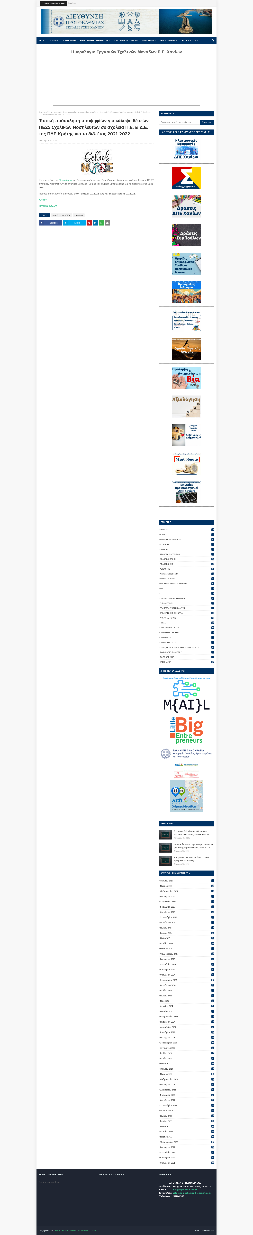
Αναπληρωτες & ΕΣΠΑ (61, 215)
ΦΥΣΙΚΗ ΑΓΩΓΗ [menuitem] (189, 40)
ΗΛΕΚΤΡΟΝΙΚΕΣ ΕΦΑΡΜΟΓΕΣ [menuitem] (94, 40)
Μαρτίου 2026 (187, 886)
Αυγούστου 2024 (187, 985)
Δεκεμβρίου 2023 (187, 1027)
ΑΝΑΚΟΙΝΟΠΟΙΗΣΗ (187, 559)
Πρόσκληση (65, 180)
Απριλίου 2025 (187, 943)
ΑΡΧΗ (197, 1230)
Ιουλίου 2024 (187, 990)
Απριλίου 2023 (187, 1068)
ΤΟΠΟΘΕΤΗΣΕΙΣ (187, 657)
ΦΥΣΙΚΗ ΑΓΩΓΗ (187, 662)
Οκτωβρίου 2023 (187, 1037)
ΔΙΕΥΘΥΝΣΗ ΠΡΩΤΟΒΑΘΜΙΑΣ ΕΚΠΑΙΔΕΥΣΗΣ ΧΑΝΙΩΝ (74, 1230)
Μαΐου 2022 (187, 1126)
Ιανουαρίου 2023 (187, 1084)
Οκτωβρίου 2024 (187, 974)
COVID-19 (187, 529)
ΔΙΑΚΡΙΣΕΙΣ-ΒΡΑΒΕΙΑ (187, 578)
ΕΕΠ (187, 593)
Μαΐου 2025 (187, 938)
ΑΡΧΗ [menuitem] (41, 40)
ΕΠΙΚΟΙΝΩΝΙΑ (208, 1230)
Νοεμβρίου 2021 (187, 1157)
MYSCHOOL (187, 544)
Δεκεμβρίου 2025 (187, 901)
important (57, 112)
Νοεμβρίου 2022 (187, 1095)
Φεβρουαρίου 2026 (187, 891)
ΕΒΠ (187, 588)
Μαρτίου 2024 (187, 1011)
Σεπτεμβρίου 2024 (187, 980)
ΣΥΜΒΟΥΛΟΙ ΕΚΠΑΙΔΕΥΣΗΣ (187, 652)
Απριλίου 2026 (187, 880)
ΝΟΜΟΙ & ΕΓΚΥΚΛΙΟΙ (187, 618)
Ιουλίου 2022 (187, 1115)
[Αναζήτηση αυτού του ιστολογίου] (179, 122)
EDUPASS (187, 534)
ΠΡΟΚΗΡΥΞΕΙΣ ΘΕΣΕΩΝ (187, 632)
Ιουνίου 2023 (187, 1058)
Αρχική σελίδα (45, 112)
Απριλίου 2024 (187, 1006)
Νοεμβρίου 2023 (187, 1032)
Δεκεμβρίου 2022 (187, 1089)
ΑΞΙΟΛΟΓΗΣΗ (187, 569)
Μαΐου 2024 (187, 1001)
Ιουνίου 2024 (187, 995)
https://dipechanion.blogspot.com (191, 1192)
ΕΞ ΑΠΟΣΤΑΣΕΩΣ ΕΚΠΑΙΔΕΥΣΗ (187, 608)
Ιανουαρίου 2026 (187, 896)
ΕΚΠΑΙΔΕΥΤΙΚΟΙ (187, 603)
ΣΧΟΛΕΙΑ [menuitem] (52, 40)
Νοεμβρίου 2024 (187, 969)
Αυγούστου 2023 (187, 1048)
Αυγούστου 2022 (187, 1110)
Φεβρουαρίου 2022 (187, 1142)
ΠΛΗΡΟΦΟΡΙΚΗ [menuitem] (167, 40)
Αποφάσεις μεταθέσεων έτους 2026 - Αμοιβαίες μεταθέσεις (191, 859)
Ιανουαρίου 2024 (187, 1021)
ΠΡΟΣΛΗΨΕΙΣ (187, 637)
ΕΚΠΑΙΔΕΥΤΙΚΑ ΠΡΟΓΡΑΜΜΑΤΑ (187, 598)
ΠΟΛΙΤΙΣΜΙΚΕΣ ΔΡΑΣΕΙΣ (187, 627)
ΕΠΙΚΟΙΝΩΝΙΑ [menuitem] (69, 40)
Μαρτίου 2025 (187, 948)
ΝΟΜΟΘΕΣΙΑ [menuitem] (148, 40)
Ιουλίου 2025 (187, 927)
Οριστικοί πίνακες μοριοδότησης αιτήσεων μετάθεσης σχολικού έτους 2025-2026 (193, 846)
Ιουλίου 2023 (187, 1053)
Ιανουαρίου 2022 (187, 1147)
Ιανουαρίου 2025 (187, 959)
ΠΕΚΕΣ (187, 623)
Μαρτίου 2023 (187, 1074)
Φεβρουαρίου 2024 (187, 1016)
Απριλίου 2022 (187, 1131)
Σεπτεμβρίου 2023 (187, 1042)
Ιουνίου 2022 (187, 1121)
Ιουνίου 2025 (187, 933)
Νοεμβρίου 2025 (187, 906)
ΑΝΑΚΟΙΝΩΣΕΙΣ (187, 564)
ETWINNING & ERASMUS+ (187, 539)
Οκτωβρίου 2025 (187, 912)
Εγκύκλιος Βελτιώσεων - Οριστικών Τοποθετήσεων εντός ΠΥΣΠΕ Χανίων (191, 833)
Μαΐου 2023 (187, 1063)
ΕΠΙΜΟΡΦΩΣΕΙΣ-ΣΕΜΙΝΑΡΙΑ (187, 613)
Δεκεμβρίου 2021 (187, 1152)
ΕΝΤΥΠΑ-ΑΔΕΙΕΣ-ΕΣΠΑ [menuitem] (125, 40)
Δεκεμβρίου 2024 (187, 964)
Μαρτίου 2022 (187, 1136)
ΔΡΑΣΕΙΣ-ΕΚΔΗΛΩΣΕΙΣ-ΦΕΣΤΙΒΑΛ (187, 583)
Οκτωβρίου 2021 (187, 1163)
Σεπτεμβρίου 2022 (187, 1105)
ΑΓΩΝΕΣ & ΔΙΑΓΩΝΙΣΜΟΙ (187, 554)
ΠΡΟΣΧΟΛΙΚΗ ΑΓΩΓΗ (187, 642)
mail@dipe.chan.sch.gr (184, 1189)
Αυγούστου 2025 (187, 922)
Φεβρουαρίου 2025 (187, 953)
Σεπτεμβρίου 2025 (187, 917)
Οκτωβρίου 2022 (187, 1100)
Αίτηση (43, 199)
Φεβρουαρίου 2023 (187, 1079)
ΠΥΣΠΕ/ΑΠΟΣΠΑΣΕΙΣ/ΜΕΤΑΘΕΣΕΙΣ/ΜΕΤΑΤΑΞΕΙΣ (187, 647)
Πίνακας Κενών (48, 205)
